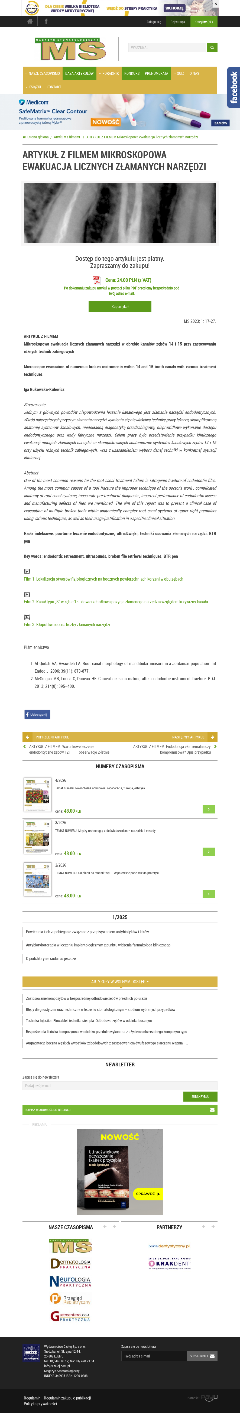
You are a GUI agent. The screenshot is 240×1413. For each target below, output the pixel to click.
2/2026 (60, 865)
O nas (194, 73)
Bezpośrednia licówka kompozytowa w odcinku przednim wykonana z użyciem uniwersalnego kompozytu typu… (107, 1031)
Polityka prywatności (40, 1403)
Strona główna (35, 136)
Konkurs (132, 73)
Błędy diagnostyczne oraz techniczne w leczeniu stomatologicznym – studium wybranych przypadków (100, 1009)
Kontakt (54, 86)
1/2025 (120, 917)
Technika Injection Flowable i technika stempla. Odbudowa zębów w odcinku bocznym (89, 1020)
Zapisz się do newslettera (40, 1077)
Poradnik (109, 73)
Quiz (179, 73)
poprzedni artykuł (47, 737)
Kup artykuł (120, 306)
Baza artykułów (79, 73)
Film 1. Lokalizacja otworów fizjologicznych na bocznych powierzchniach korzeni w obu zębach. (104, 579)
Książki (33, 86)
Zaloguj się (154, 21)
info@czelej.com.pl (57, 1366)
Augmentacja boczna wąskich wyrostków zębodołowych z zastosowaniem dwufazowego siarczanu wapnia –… (107, 1043)
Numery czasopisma (120, 766)
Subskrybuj (200, 1096)
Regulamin (32, 1398)
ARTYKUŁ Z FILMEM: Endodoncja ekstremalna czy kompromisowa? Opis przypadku (172, 749)
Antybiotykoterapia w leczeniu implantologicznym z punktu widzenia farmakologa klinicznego (98, 945)
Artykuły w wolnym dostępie (120, 982)
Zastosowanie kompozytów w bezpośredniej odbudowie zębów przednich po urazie (86, 998)
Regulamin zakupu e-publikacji (67, 1398)
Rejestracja (178, 21)
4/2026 (60, 780)
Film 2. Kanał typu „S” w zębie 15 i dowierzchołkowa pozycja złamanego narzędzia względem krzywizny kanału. (116, 602)
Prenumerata (156, 73)
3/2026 (60, 822)
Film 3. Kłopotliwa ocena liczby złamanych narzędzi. (67, 624)
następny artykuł (193, 737)
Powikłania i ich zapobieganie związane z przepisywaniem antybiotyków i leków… (88, 931)
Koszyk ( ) (204, 21)
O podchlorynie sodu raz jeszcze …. (53, 958)
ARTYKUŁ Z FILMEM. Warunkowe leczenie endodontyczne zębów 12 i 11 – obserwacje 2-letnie (69, 749)
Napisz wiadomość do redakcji (121, 1110)
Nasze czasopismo (42, 73)
